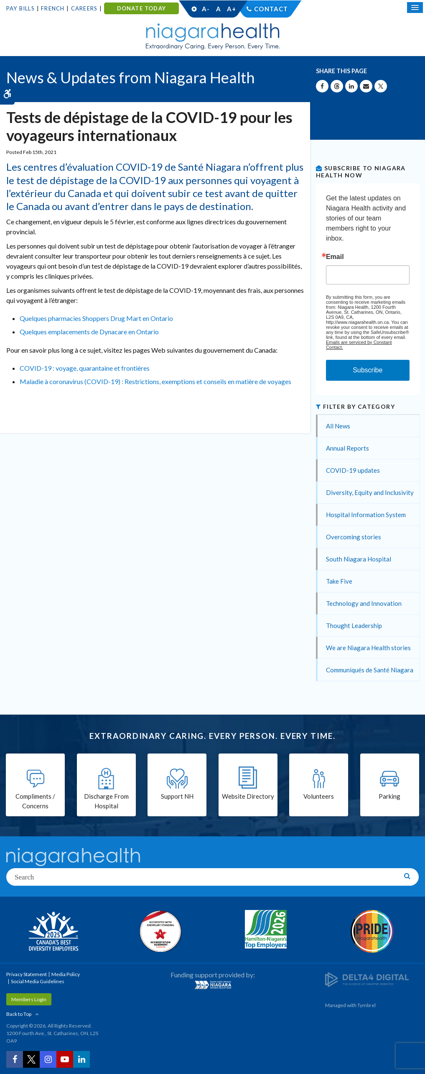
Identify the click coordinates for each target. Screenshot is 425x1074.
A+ (231, 9)
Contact (271, 9)
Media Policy (65, 974)
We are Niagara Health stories (368, 647)
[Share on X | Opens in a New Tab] (380, 86)
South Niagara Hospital (358, 559)
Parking (389, 796)
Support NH (177, 796)
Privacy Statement (26, 974)
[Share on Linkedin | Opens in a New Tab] (351, 86)
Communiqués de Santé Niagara (369, 670)
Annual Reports (347, 448)
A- (205, 9)
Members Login (28, 999)
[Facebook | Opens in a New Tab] (14, 1059)
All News (338, 426)
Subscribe (367, 370)
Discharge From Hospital (106, 801)
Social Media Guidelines (37, 981)
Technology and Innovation (364, 603)
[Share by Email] (366, 86)
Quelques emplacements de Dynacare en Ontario (89, 332)
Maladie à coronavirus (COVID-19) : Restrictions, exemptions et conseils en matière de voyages (155, 381)
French (52, 8)
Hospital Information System (366, 514)
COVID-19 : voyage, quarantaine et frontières (85, 368)
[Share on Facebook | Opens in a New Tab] (322, 86)
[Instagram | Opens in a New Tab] (48, 1059)
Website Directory (248, 796)
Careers (84, 8)
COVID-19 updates (353, 470)
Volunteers (318, 796)
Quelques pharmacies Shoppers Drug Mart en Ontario (96, 318)
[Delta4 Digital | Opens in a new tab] (367, 979)
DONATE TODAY (141, 8)
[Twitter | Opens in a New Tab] (31, 1059)
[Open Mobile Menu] (415, 7)
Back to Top (18, 1014)
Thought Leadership (354, 625)
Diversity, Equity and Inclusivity (370, 492)
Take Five (339, 581)
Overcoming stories (353, 537)
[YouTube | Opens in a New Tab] (64, 1059)
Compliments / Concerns (35, 801)
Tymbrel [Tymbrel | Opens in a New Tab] (366, 1005)
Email (335, 257)
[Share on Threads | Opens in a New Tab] (337, 86)
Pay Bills (20, 8)
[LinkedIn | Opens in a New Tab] (81, 1059)
